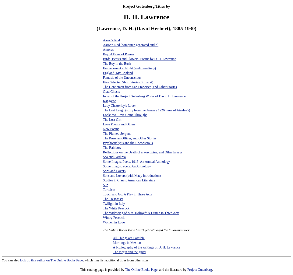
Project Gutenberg (199, 269)
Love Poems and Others (119, 124)
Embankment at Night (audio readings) (129, 68)
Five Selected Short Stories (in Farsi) (128, 82)
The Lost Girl (112, 119)
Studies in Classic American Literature (129, 180)
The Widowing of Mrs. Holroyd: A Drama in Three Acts (141, 213)
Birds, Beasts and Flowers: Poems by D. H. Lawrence (139, 59)
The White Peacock (116, 208)
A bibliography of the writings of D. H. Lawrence (146, 247)
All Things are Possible (128, 238)
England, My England (118, 73)
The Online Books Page (141, 269)
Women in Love (114, 222)
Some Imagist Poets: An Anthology (127, 166)
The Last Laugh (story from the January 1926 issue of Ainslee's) (146, 110)
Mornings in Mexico (127, 242)
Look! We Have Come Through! (125, 115)
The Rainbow (112, 147)
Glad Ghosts (111, 91)
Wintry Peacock (114, 217)
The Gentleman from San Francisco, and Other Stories (140, 87)
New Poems (111, 129)
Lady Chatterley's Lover (119, 105)
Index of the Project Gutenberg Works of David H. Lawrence (144, 96)
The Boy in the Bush (117, 63)
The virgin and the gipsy (129, 252)
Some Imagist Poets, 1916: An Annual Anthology (136, 161)
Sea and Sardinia (114, 157)
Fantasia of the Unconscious (122, 77)
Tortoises (109, 189)
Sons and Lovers (114, 171)
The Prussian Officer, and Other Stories (129, 138)
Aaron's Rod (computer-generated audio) (131, 45)
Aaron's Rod (111, 40)
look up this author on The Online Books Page (51, 260)
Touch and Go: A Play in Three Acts (127, 194)
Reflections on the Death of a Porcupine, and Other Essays (143, 152)
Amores (108, 49)
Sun (105, 185)
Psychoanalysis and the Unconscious (128, 143)
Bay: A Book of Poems (118, 54)
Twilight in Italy (114, 203)
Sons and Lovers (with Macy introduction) (132, 175)
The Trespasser (113, 199)
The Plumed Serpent (117, 133)
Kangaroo (109, 101)
